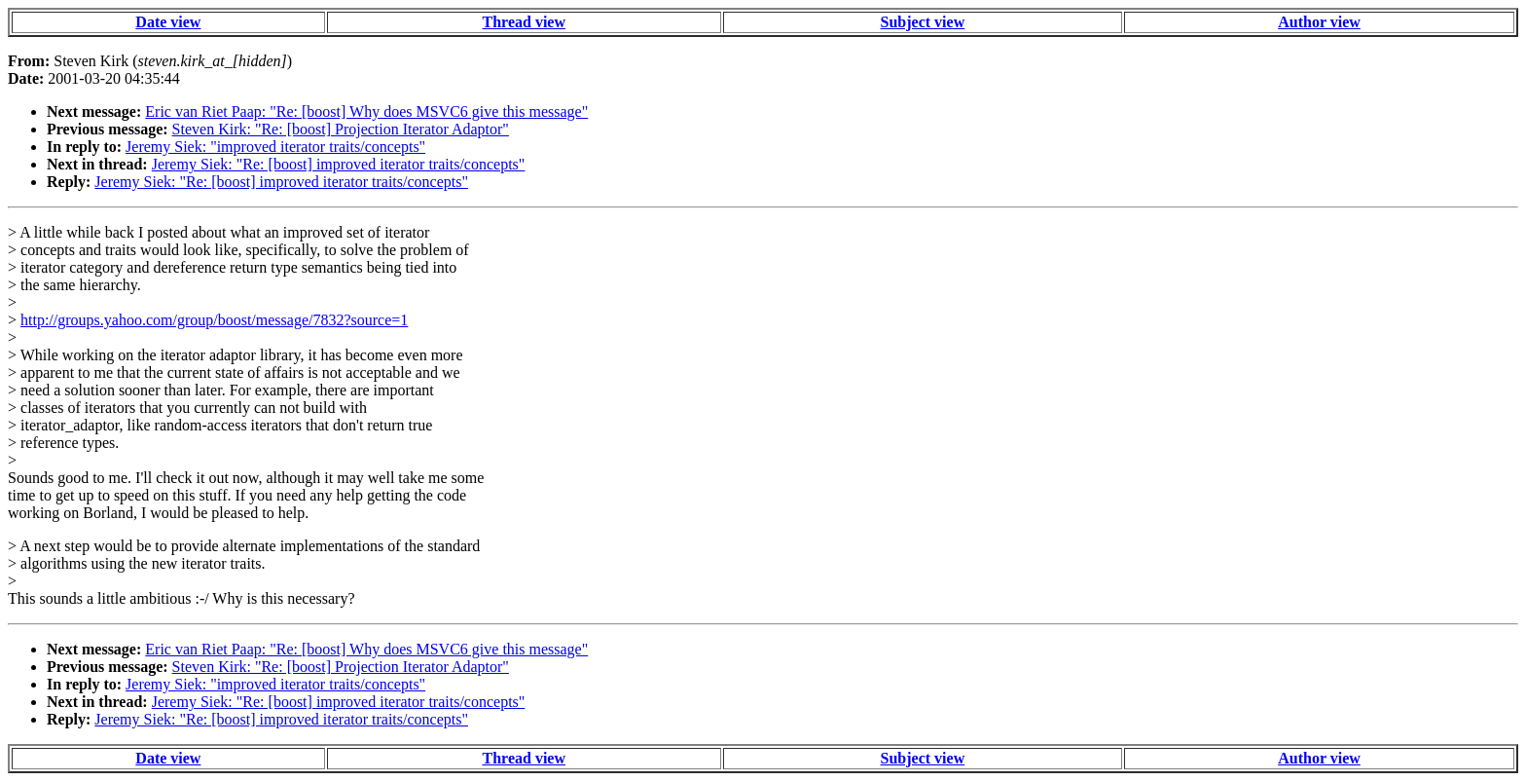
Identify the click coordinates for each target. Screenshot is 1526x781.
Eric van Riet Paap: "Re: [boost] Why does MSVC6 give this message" (366, 111)
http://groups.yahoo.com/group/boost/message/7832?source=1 (214, 320)
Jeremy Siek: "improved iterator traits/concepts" (275, 146)
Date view (167, 22)
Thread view (524, 22)
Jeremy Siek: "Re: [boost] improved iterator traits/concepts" (339, 164)
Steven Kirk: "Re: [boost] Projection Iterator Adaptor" (340, 129)
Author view (1319, 22)
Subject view (923, 22)
